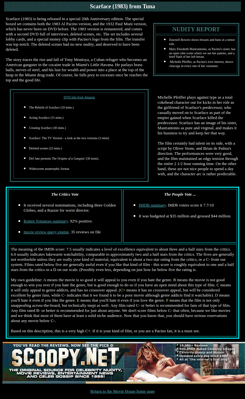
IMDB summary (152, 205)
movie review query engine (46, 232)
